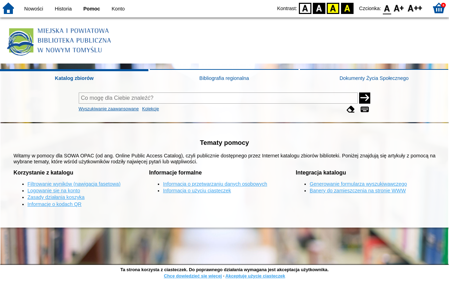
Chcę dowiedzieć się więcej (193, 276)
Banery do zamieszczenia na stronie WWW (358, 190)
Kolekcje (150, 108)
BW (319, 8)
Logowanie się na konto (54, 190)
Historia (63, 9)
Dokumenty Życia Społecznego (374, 78)
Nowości (33, 9)
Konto (118, 9)
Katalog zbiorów (74, 78)
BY (347, 8)
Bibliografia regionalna (224, 78)
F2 (415, 8)
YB (333, 8)
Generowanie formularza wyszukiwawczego (358, 184)
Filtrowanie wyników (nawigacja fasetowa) (74, 184)
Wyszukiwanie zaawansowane (109, 108)
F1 (399, 8)
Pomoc (91, 9)
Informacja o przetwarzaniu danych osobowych (215, 184)
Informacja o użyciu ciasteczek (197, 190)
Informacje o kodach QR (55, 204)
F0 (387, 8)
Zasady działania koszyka (56, 197)
